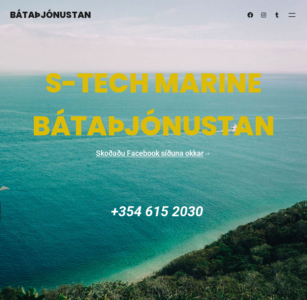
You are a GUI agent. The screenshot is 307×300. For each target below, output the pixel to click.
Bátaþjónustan (50, 14)
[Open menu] (292, 15)
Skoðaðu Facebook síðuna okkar (150, 153)
